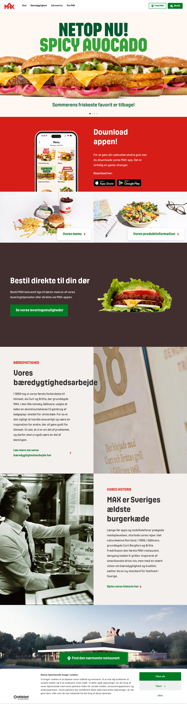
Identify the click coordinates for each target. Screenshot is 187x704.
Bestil (175, 6)
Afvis (160, 696)
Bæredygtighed (39, 6)
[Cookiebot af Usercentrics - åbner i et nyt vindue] (21, 698)
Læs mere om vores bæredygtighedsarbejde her (42, 453)
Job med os (57, 6)
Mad (24, 6)
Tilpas (160, 686)
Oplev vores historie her (124, 586)
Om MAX (71, 6)
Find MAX (157, 6)
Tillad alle (160, 677)
